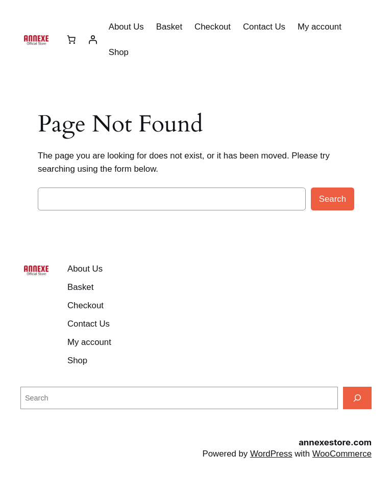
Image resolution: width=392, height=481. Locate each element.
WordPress (271, 454)
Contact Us (264, 27)
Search (332, 199)
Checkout (212, 27)
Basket (169, 27)
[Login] (93, 39)
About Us (126, 27)
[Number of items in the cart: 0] (71, 39)
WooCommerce (342, 454)
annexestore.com (335, 442)
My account (319, 27)
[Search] (357, 398)
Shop (119, 52)
